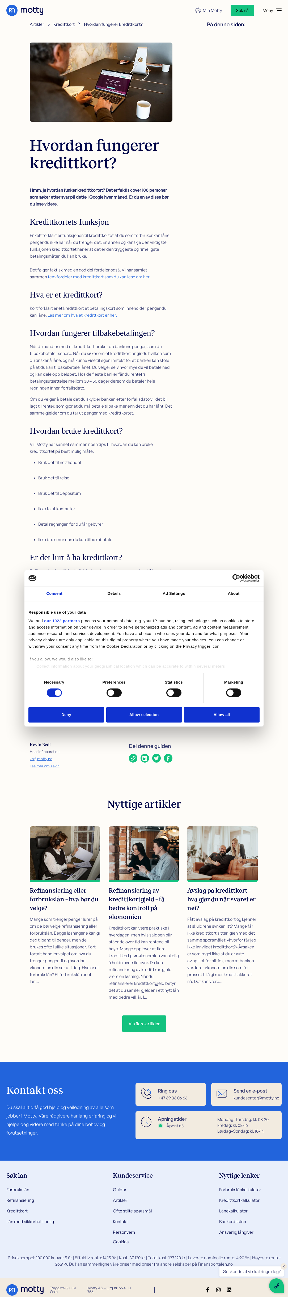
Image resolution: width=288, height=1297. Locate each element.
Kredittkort (64, 24)
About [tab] (234, 593)
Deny (66, 715)
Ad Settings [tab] (174, 593)
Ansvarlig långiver (236, 1232)
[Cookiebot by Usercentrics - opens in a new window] (236, 578)
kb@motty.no (41, 758)
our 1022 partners (62, 620)
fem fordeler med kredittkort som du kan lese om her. (99, 276)
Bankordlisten (232, 1221)
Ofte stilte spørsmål (132, 1211)
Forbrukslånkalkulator (240, 1189)
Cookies (121, 1242)
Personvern (124, 1232)
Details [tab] (114, 593)
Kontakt (120, 1221)
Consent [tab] (54, 593)
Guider (119, 1189)
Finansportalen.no (215, 1264)
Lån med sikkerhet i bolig (30, 1221)
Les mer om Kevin (45, 766)
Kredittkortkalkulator (239, 1200)
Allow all (222, 715)
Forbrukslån (17, 1189)
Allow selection (144, 715)
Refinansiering (20, 1200)
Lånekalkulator (233, 1211)
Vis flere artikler (144, 1023)
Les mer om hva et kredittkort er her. (82, 315)
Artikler (37, 24)
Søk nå (242, 10)
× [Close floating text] (283, 1266)
